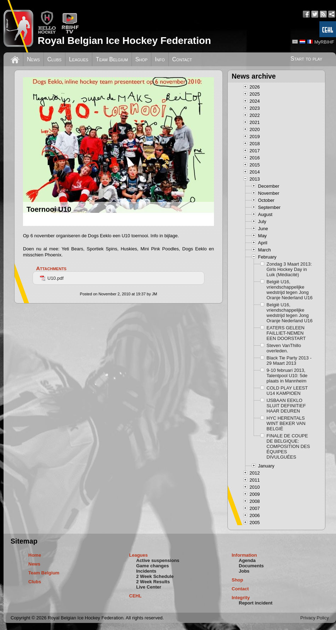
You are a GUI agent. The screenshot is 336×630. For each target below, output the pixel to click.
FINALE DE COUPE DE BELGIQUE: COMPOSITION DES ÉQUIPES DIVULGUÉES (288, 446)
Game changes (152, 565)
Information (244, 555)
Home (34, 555)
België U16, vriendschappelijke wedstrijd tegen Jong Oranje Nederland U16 (290, 289)
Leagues (78, 59)
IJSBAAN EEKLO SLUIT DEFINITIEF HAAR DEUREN (286, 406)
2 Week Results (153, 581)
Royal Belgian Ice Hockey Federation (124, 40)
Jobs (244, 571)
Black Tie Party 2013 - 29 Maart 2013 (289, 360)
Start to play (306, 59)
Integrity (241, 597)
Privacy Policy (314, 617)
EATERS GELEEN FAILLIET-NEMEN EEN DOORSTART (286, 333)
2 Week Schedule (155, 576)
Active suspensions (157, 560)
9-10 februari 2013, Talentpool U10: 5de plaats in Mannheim (287, 376)
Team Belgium (112, 59)
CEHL (135, 595)
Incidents (146, 571)
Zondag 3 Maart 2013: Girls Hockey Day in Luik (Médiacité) (289, 269)
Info (160, 59)
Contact (182, 59)
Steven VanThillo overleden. (284, 348)
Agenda (247, 560)
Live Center (148, 587)
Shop (141, 59)
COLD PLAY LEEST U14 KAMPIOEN (287, 390)
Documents (251, 565)
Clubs (54, 59)
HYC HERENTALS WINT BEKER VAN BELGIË (286, 423)
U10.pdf (52, 278)
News (33, 59)
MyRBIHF (324, 42)
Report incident (255, 603)
